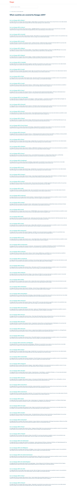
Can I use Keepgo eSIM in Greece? (17, 153)
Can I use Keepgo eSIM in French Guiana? (19, 125)
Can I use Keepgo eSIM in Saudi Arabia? (18, 356)
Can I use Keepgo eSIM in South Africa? (18, 384)
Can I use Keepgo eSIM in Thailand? (17, 433)
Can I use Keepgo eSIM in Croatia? (17, 83)
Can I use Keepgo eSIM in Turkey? (17, 475)
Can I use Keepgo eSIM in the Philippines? (19, 447)
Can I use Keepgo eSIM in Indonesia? (18, 195)
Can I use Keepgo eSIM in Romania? (17, 328)
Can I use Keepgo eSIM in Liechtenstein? (18, 244)
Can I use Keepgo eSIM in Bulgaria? (17, 55)
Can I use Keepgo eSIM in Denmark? (18, 104)
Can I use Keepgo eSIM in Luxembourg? (18, 258)
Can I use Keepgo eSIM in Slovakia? (17, 370)
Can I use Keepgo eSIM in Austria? (17, 41)
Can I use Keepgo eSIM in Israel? (17, 209)
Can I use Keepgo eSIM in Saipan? (17, 349)
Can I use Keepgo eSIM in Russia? (17, 335)
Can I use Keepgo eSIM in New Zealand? (18, 307)
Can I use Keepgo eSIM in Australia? (17, 34)
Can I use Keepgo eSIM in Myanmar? (18, 300)
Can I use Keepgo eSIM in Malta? (17, 279)
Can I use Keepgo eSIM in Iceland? (17, 181)
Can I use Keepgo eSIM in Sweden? (17, 412)
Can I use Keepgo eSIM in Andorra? (17, 27)
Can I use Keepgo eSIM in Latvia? (17, 237)
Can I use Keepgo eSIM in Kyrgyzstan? (18, 230)
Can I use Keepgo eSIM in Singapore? (18, 363)
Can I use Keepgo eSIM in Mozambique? (18, 293)
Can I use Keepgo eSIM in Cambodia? (18, 62)
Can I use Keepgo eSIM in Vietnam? (17, 482)
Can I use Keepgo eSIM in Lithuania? (18, 251)
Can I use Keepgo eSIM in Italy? (16, 216)
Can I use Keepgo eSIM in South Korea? (18, 391)
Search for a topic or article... (15, 6)
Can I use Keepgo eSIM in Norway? (17, 314)
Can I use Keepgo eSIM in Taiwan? (17, 426)
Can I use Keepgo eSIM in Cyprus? (17, 90)
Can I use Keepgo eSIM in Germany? (18, 132)
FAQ (10, 11)
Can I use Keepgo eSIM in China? (17, 76)
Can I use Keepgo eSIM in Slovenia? (17, 377)
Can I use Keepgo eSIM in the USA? (17, 468)
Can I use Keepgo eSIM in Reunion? (17, 321)
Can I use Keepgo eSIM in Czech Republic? (19, 97)
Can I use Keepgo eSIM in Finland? (17, 118)
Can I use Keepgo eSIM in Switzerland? (18, 419)
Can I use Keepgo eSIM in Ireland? (17, 202)
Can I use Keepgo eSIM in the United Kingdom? (20, 461)
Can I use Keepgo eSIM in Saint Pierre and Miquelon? (21, 342)
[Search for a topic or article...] (24, 7)
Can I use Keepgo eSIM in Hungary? (17, 174)
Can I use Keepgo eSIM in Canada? (17, 69)
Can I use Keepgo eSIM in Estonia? (17, 111)
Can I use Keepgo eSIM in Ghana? (17, 139)
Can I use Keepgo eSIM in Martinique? (18, 286)
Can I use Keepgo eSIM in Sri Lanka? (18, 405)
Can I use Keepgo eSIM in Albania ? (17, 20)
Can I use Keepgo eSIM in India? (17, 188)
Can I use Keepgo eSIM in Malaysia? (17, 272)
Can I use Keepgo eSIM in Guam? (17, 167)
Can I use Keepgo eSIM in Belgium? (17, 48)
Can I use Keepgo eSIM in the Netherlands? (19, 440)
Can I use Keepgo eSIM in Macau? (17, 265)
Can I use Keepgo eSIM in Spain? (17, 398)
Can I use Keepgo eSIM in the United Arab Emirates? (21, 454)
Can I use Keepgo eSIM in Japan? (17, 223)
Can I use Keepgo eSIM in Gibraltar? (17, 146)
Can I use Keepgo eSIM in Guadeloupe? (18, 160)
